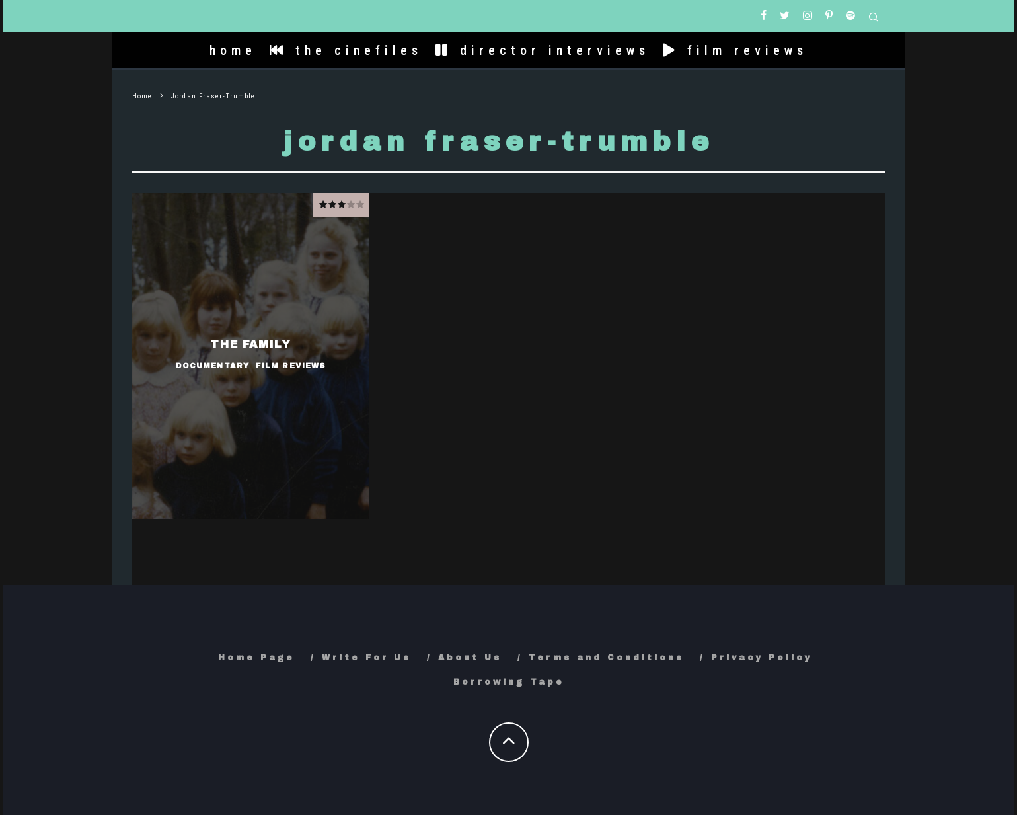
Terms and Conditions (606, 657)
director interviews (542, 50)
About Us (470, 657)
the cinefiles (346, 50)
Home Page (256, 657)
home (232, 50)
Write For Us (366, 657)
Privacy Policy (761, 657)
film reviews (735, 50)
